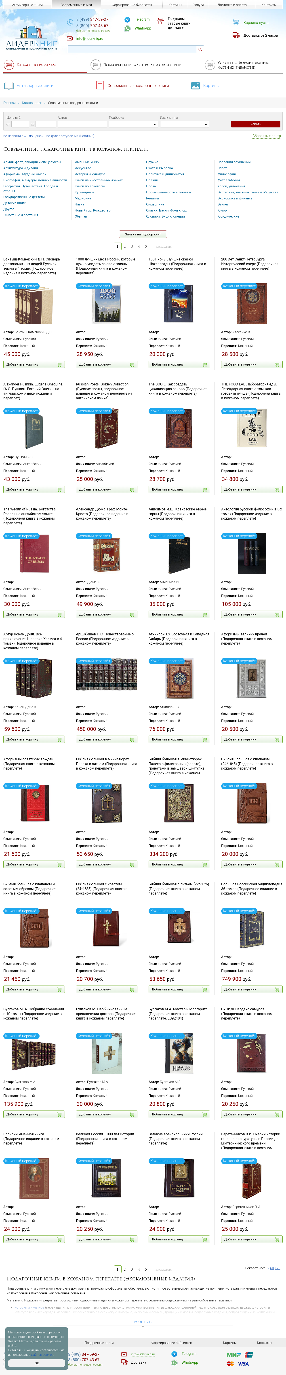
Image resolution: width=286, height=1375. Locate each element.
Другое (8, 209)
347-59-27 (92, 19)
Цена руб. (13, 118)
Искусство (83, 168)
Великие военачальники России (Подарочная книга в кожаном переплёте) (176, 1139)
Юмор (222, 210)
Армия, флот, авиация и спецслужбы (32, 162)
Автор (62, 118)
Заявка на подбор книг (143, 234)
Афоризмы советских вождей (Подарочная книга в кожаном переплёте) (29, 764)
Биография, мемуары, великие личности (35, 180)
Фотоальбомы (229, 180)
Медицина (83, 198)
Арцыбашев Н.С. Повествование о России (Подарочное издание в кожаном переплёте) (105, 639)
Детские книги (14, 203)
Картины (205, 85)
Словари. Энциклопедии (165, 216)
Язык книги (169, 118)
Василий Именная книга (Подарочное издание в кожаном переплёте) (31, 1139)
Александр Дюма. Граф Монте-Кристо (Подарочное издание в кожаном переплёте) (102, 514)
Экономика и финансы (235, 198)
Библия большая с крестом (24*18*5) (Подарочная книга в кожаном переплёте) (102, 889)
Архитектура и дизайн (20, 168)
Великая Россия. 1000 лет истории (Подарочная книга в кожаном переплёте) (105, 1139)
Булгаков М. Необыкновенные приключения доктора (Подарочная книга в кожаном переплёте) (106, 1014)
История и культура (90, 174)
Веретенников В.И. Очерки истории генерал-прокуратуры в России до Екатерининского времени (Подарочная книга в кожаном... (250, 1141)
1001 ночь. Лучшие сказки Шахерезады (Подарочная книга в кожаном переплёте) (177, 264)
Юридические (228, 216)
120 (277, 1268)
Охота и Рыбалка (159, 168)
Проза (151, 186)
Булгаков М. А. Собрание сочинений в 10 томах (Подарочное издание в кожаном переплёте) (33, 1014)
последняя (163, 247)
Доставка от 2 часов (261, 35)
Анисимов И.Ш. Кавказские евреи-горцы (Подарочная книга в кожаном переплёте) (178, 514)
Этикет (223, 204)
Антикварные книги (28, 85)
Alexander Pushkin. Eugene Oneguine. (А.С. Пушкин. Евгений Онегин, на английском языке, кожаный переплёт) (33, 391)
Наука (79, 204)
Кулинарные (84, 192)
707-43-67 (92, 25)
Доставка (138, 1362)
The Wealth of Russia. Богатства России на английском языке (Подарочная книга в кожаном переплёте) (29, 516)
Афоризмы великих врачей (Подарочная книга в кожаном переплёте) (247, 639)
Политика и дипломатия (165, 174)
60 (272, 1268)
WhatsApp (143, 28)
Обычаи (81, 216)
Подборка (116, 118)
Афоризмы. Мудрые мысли (24, 174)
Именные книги (87, 162)
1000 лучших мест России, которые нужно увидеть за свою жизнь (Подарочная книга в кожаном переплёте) (105, 266)
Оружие (152, 162)
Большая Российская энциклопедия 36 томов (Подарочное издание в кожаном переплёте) (251, 889)
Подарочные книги (99, 1343)
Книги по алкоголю (90, 186)
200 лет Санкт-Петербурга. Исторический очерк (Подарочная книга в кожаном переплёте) (249, 264)
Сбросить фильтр (266, 136)
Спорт (222, 168)
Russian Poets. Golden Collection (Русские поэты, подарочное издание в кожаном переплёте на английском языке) (104, 391)
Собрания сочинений (234, 162)
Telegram (142, 19)
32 (267, 1268)
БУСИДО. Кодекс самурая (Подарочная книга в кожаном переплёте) (247, 1014)
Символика (155, 204)
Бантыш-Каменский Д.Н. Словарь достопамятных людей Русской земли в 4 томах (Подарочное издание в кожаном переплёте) (31, 266)
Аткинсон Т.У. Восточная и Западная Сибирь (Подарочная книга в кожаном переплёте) (179, 639)
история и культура (29, 1307)
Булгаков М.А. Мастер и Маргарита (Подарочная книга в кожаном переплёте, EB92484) (178, 1014)
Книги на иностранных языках (99, 180)
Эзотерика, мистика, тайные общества (248, 192)
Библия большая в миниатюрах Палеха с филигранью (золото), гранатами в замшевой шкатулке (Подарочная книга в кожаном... (176, 766)
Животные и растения (20, 215)
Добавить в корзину (33, 364)
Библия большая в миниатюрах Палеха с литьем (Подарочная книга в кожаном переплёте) (106, 764)
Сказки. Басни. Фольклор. (166, 210)
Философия (227, 174)
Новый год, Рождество (93, 210)
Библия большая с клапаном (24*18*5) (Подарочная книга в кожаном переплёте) (247, 764)
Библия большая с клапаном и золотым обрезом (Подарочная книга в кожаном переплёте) (29, 889)
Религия (152, 198)
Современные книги (76, 5)
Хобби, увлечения (231, 186)
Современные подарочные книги (131, 85)
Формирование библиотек (132, 5)
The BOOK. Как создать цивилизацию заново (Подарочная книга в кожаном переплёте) (178, 389)
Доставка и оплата (232, 5)
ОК (36, 1363)
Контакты (268, 5)
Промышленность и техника (168, 192)
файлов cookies (42, 1354)
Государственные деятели (24, 197)
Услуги (198, 5)
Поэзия (152, 180)
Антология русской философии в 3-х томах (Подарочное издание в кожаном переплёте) (251, 514)
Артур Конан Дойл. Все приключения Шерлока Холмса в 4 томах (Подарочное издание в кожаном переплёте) (32, 641)
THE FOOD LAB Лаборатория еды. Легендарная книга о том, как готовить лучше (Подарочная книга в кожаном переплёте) (251, 391)
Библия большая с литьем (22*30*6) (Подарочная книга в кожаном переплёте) (179, 889)
